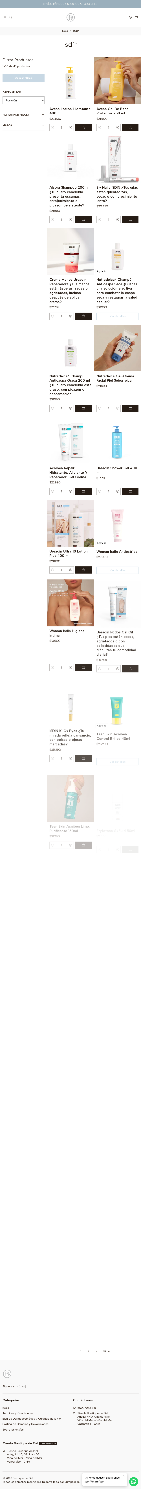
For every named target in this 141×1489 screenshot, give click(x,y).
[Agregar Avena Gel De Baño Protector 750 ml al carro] (130, 127)
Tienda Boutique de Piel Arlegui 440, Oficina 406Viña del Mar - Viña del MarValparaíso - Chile (93, 1418)
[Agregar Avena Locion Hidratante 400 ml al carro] (83, 127)
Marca (24, 125)
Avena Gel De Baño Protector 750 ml (112, 111)
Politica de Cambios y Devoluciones (26, 1424)
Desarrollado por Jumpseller (60, 1482)
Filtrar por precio (24, 114)
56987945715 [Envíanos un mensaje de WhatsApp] (84, 1408)
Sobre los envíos (13, 1429)
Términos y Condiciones (18, 1413)
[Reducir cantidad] (53, 127)
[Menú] (5, 17)
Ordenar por (12, 92)
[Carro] (136, 17)
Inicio (65, 31)
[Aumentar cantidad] (71, 127)
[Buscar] (10, 17)
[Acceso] (130, 17)
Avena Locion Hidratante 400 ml (70, 111)
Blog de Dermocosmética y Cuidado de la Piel (32, 1418)
